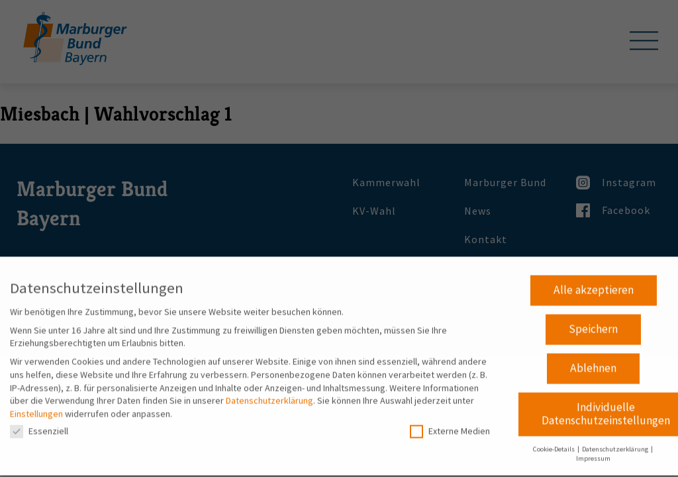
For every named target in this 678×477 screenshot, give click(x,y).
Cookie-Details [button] (554, 444)
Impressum (593, 454)
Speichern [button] (593, 324)
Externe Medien (450, 427)
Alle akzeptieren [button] (594, 285)
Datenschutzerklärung (269, 396)
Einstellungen (36, 409)
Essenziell (39, 427)
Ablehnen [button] (593, 363)
